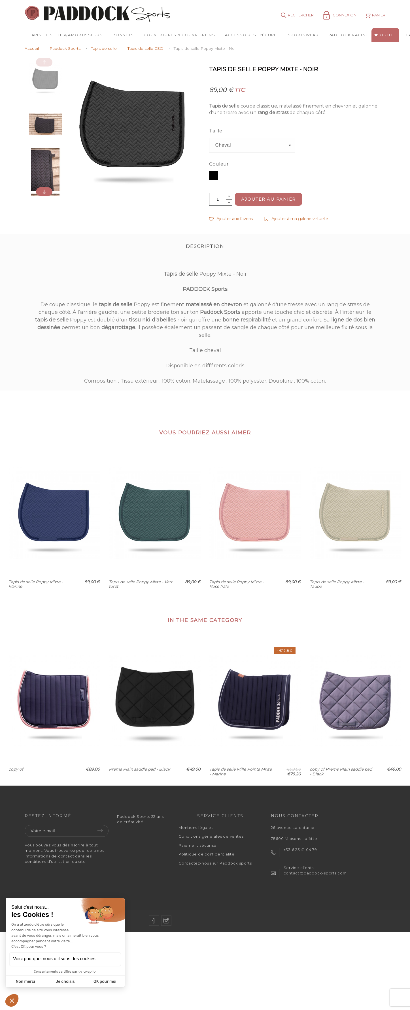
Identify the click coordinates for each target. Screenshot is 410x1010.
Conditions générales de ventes (211, 836)
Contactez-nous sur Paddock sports (215, 863)
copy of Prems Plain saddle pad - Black (340, 772)
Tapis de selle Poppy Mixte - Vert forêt (141, 584)
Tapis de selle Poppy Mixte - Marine (36, 584)
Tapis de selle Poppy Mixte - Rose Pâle (236, 584)
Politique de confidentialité (207, 854)
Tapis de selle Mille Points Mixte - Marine (240, 772)
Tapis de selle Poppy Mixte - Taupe (336, 584)
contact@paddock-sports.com (315, 873)
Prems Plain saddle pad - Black (139, 769)
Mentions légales (196, 827)
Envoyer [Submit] (100, 830)
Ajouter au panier (268, 199)
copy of (16, 769)
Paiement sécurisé (197, 845)
